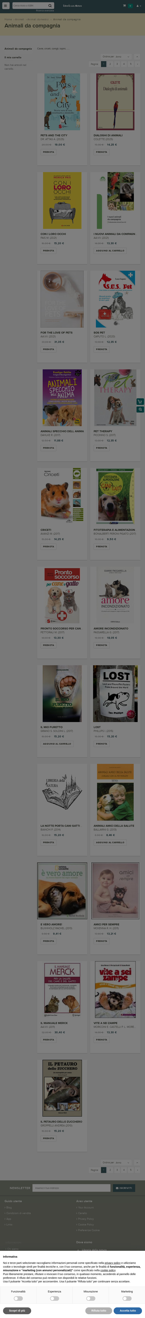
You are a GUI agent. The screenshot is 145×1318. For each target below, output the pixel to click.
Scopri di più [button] (17, 1310)
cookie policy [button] (107, 1270)
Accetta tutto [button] (128, 1310)
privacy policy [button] (113, 1262)
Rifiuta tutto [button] (98, 1310)
